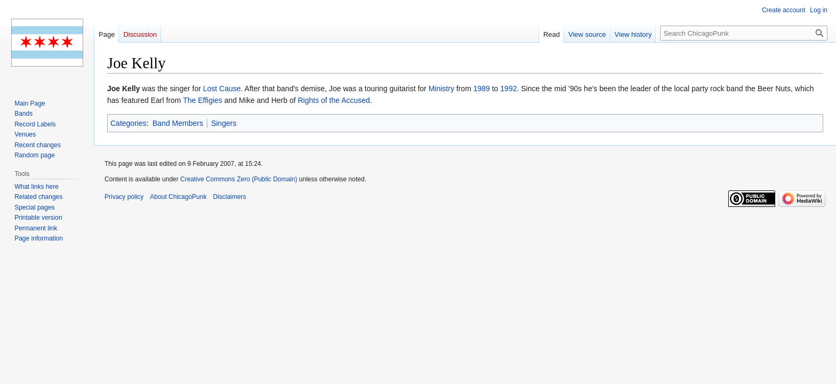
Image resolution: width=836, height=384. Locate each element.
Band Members (177, 123)
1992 (508, 88)
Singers (223, 123)
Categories (128, 123)
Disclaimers (229, 197)
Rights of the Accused (333, 100)
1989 (481, 88)
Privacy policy (123, 197)
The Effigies (202, 100)
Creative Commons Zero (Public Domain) (238, 179)
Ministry (441, 88)
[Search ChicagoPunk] (743, 33)
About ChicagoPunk (178, 197)
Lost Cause (222, 88)
